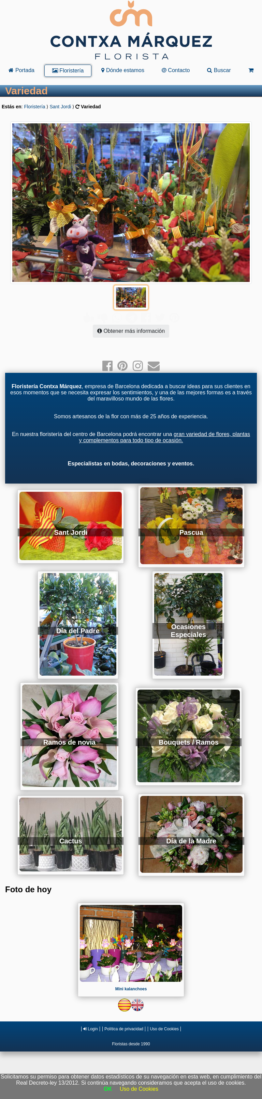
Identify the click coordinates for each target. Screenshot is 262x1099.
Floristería (68, 70)
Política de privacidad (123, 1015)
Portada (21, 70)
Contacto (176, 70)
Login (90, 1015)
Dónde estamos (122, 70)
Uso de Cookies (164, 1015)
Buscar (219, 70)
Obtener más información (131, 317)
